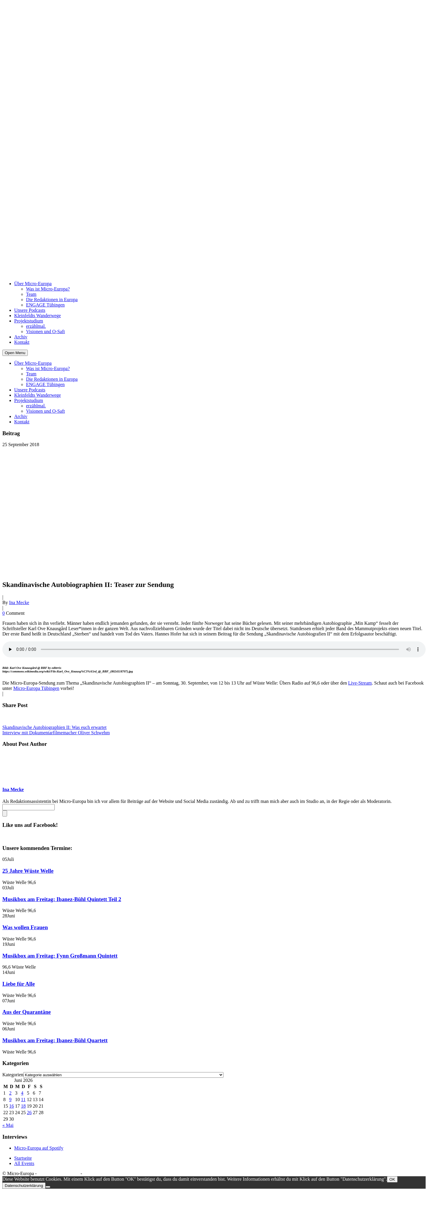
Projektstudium (28, 320)
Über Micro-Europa (33, 283)
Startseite (23, 1158)
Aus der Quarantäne (26, 1012)
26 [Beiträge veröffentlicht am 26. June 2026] (29, 1112)
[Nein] (48, 1187)
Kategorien (12, 1074)
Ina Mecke (19, 602)
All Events (24, 1163)
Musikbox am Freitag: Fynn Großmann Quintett (60, 956)
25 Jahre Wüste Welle (28, 871)
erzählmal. (36, 326)
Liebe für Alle (18, 984)
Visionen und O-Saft (45, 331)
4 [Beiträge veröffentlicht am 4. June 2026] (22, 1092)
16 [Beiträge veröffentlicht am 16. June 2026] (11, 1106)
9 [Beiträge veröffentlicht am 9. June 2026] (10, 1099)
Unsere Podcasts (29, 310)
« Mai (8, 1125)
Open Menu (15, 353)
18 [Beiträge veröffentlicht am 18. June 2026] (23, 1106)
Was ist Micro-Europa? (48, 288)
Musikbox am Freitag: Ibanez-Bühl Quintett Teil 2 (61, 899)
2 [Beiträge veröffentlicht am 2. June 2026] (10, 1092)
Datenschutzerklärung (58, 1173)
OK (392, 1179)
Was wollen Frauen (25, 927)
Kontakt (22, 342)
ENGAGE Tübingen (45, 304)
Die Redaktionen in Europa (52, 299)
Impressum (93, 1173)
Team (31, 294)
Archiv (20, 336)
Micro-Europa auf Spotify (38, 1148)
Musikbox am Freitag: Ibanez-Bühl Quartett (55, 1040)
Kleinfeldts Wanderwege (37, 315)
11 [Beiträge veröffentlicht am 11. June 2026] (23, 1099)
